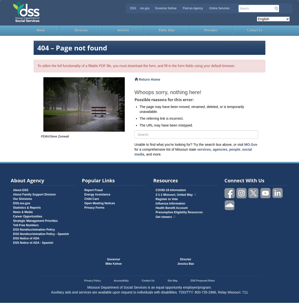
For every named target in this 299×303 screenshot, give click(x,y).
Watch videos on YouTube (265, 193)
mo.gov (145, 8)
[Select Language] (273, 19)
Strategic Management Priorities (35, 221)
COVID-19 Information (171, 190)
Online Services (219, 8)
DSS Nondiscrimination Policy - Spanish (41, 234)
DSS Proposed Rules (203, 280)
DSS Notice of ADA (26, 238)
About (40, 30)
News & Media (23, 212)
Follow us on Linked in (277, 193)
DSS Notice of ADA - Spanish (33, 242)
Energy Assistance (97, 194)
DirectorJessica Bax (185, 261)
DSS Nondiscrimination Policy (34, 229)
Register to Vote (167, 199)
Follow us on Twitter (253, 193)
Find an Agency (193, 8)
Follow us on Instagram (241, 193)
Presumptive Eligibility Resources (179, 212)
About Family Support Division (34, 194)
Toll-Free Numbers (26, 225)
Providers (211, 30)
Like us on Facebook (229, 193)
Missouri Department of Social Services (60, 5)
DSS (133, 8)
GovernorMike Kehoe (114, 261)
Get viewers (166, 217)
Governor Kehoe (165, 8)
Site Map (172, 280)
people (234, 149)
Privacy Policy (92, 280)
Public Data (167, 30)
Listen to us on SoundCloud (229, 205)
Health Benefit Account (172, 208)
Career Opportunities (27, 216)
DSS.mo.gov (21, 203)
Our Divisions (22, 199)
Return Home (147, 79)
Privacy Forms (94, 207)
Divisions (81, 30)
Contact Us (255, 30)
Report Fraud (93, 190)
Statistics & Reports (27, 207)
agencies (220, 149)
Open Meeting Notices (99, 203)
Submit (276, 8)
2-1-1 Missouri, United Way (176, 194)
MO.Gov (251, 145)
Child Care (91, 199)
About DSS (21, 190)
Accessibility (121, 280)
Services (123, 30)
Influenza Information (170, 203)
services (204, 149)
